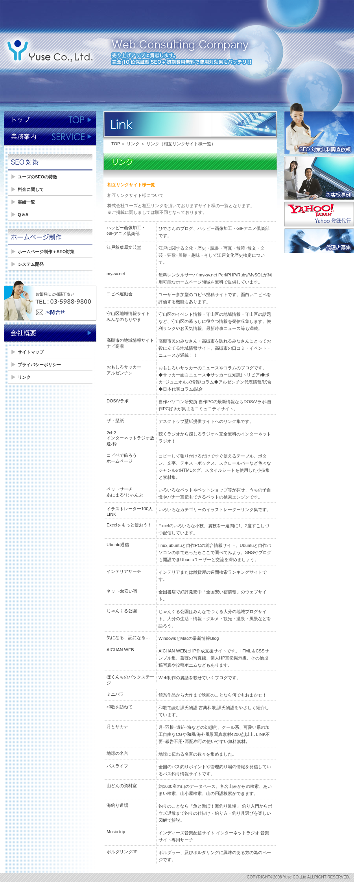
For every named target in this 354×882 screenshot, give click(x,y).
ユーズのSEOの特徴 (37, 176)
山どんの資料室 (122, 785)
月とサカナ (117, 726)
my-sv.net (116, 273)
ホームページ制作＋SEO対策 (46, 251)
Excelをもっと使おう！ (129, 525)
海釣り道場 (117, 805)
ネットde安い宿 (122, 591)
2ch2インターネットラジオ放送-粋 (130, 438)
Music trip (116, 831)
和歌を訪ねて (120, 706)
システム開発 (31, 264)
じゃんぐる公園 (122, 610)
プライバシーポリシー (39, 364)
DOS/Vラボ (118, 400)
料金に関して (31, 189)
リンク (24, 377)
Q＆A (23, 214)
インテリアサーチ (124, 571)
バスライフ (117, 765)
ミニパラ (115, 694)
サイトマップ (31, 352)
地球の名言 (117, 753)
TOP (115, 143)
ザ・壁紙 (115, 420)
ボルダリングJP (122, 851)
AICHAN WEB (120, 649)
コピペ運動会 (120, 293)
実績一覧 (26, 202)
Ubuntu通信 (118, 544)
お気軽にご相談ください (50, 301)
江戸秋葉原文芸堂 (124, 247)
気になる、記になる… (128, 637)
